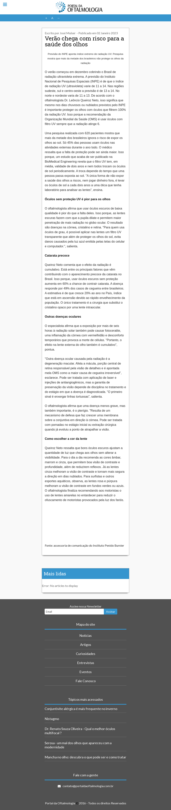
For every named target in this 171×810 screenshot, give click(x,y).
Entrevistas (85, 663)
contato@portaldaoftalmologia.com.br (88, 786)
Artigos (85, 644)
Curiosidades (85, 654)
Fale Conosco (86, 681)
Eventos (85, 672)
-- (58, 18)
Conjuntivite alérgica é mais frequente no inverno (81, 709)
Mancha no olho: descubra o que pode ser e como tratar (85, 757)
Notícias (85, 635)
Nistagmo (52, 719)
